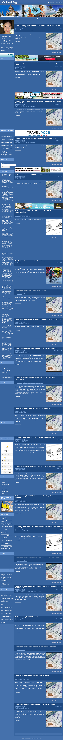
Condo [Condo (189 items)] (8, 521)
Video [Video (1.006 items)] (9, 548)
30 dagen (19, 531)
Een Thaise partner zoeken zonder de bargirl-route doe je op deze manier (7, 330)
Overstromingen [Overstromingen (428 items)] (4, 538)
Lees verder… (18, 41)
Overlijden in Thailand (6, 370)
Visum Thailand (4, 368)
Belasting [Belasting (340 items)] (3, 520)
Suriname (19, 441)
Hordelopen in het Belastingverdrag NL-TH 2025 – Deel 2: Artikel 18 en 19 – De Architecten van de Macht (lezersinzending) (7, 189)
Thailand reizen (19, 18)
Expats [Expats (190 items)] (2, 524)
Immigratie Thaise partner (6, 374)
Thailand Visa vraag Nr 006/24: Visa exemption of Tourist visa (32, 675)
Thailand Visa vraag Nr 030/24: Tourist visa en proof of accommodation (35, 617)
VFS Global (39, 591)
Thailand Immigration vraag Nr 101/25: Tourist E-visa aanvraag (32, 174)
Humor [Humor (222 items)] (10, 526)
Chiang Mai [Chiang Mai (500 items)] (3, 521)
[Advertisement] (7, 95)
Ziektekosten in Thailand (6, 366)
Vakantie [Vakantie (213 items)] (6, 548)
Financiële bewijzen (21, 216)
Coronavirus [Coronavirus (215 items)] (11, 521)
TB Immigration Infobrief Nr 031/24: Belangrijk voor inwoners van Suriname (36, 437)
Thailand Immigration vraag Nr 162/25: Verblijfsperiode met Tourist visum (35, 138)
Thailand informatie (11, 18)
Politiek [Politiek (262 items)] (2, 542)
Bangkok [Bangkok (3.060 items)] (8, 518)
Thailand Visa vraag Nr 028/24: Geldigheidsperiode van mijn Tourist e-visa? (36, 646)
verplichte (41, 383)
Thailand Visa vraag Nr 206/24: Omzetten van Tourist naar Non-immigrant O (36, 348)
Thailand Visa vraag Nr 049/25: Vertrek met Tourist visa (30, 290)
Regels (56, 2)
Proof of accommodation (22, 620)
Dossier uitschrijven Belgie (7, 375)
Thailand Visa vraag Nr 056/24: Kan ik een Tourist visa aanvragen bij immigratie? (37, 557)
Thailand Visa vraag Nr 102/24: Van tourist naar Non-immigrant (32, 408)
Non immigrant (20, 412)
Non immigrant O (20, 323)
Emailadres (4, 163)
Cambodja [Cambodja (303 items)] (10, 520)
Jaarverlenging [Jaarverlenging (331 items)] (4, 530)
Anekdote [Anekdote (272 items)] (2, 518)
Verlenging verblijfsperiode (33, 383)
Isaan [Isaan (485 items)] (6, 529)
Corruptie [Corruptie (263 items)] (2, 523)
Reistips (3, 482)
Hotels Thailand (3, 18)
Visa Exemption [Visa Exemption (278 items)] (4, 549)
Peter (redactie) (5, 197)
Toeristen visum (20, 106)
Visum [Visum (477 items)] (8, 550)
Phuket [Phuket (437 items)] (8, 540)
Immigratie (19, 561)
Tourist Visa (22, 30)
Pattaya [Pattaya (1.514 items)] (3, 540)
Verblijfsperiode (32, 142)
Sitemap (39, 738)
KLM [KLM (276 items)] (8, 530)
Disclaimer (34, 738)
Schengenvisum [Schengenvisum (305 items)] (4, 543)
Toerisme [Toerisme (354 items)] (6, 546)
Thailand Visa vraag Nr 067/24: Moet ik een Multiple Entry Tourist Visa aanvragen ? (38, 466)
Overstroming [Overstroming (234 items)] (4, 537)
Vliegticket (24, 501)
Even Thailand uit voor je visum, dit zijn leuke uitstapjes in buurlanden (34, 261)
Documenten (19, 383)
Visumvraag (22, 29)
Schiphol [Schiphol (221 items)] (8, 543)
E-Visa (18, 178)
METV (18, 264)
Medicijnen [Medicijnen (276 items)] (3, 532)
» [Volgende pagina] (45, 734)
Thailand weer (34, 18)
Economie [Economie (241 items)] (10, 523)
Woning (3, 493)
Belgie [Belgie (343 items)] (6, 520)
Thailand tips (49, 18)
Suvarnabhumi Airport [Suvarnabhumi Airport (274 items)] (5, 545)
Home (16, 22)
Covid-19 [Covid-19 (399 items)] (6, 523)
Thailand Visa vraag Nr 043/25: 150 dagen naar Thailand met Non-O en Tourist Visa (38, 319)
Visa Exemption (32, 106)
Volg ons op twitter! (7, 55)
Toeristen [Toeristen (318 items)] (10, 546)
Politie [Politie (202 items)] (11, 540)
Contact (60, 2)
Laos (18, 30)
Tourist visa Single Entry (29, 30)
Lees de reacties (56, 52)
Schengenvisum (5, 372)
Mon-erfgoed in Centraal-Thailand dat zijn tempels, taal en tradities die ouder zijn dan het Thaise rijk (7, 177)
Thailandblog (9, 2)
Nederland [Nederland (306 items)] (7, 532)
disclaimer (2, 586)
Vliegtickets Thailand (42, 18)
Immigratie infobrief (24, 215)
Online (18, 591)
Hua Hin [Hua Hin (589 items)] (7, 526)
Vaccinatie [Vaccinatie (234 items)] (2, 548)
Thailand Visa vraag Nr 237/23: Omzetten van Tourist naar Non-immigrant (35, 704)
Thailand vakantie (27, 18)
